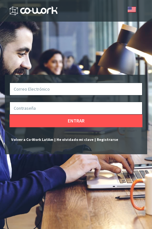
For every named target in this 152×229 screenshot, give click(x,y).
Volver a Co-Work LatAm (32, 139)
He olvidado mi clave (75, 139)
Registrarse (107, 139)
